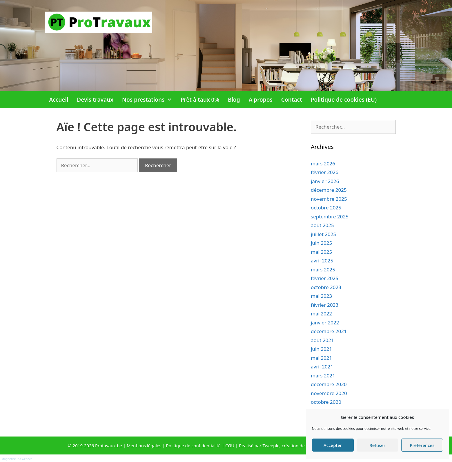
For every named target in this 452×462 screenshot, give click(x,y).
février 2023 (324, 305)
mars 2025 (323, 269)
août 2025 (322, 225)
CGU (229, 445)
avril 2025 (322, 260)
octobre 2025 (326, 207)
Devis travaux (95, 99)
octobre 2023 (326, 287)
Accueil (58, 99)
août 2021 (322, 340)
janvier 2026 (325, 181)
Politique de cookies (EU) (344, 99)
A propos (261, 99)
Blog (234, 99)
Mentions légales (144, 445)
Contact (291, 99)
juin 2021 (321, 349)
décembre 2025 (329, 190)
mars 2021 (323, 375)
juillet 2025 (323, 234)
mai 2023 (321, 296)
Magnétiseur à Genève (16, 459)
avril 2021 (322, 366)
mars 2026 (323, 163)
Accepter (333, 445)
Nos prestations (149, 99)
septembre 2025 (329, 216)
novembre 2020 (329, 393)
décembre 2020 (329, 384)
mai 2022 (321, 313)
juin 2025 (321, 243)
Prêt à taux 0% (200, 99)
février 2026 (324, 172)
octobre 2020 (326, 402)
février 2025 (324, 278)
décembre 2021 (329, 331)
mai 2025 (321, 252)
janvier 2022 (325, 322)
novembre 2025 (329, 199)
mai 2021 (321, 358)
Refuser (377, 445)
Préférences (422, 445)
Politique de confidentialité (193, 445)
